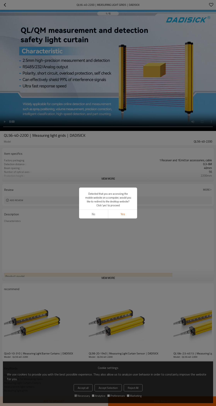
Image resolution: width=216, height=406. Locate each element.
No (93, 214)
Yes (122, 214)
